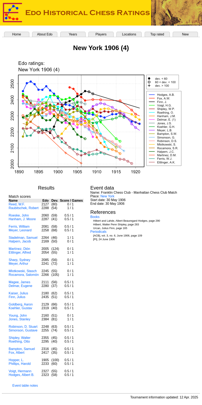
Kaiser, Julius (18, 293)
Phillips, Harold (20, 363)
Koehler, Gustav (20, 308)
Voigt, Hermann (20, 371)
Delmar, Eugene (20, 286)
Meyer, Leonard (20, 230)
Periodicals (98, 231)
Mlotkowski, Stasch (23, 271)
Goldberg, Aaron (21, 304)
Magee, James (19, 282)
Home (16, 34)
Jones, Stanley (19, 319)
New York (107, 196)
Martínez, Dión (19, 248)
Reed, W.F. (17, 204)
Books (94, 217)
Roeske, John (19, 215)
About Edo (45, 34)
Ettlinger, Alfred (20, 252)
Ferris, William (19, 226)
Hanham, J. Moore (22, 219)
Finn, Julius (17, 297)
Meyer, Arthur (18, 263)
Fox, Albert (16, 352)
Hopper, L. (16, 360)
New (185, 34)
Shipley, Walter (20, 337)
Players (100, 34)
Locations (129, 34)
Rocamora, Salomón (24, 274)
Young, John (18, 315)
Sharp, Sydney (19, 260)
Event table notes (25, 385)
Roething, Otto (19, 341)
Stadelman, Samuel (23, 237)
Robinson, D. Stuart (23, 326)
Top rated (157, 34)
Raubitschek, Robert (24, 208)
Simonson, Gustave (23, 330)
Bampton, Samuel (22, 349)
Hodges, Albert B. (21, 375)
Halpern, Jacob (20, 241)
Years (73, 34)
